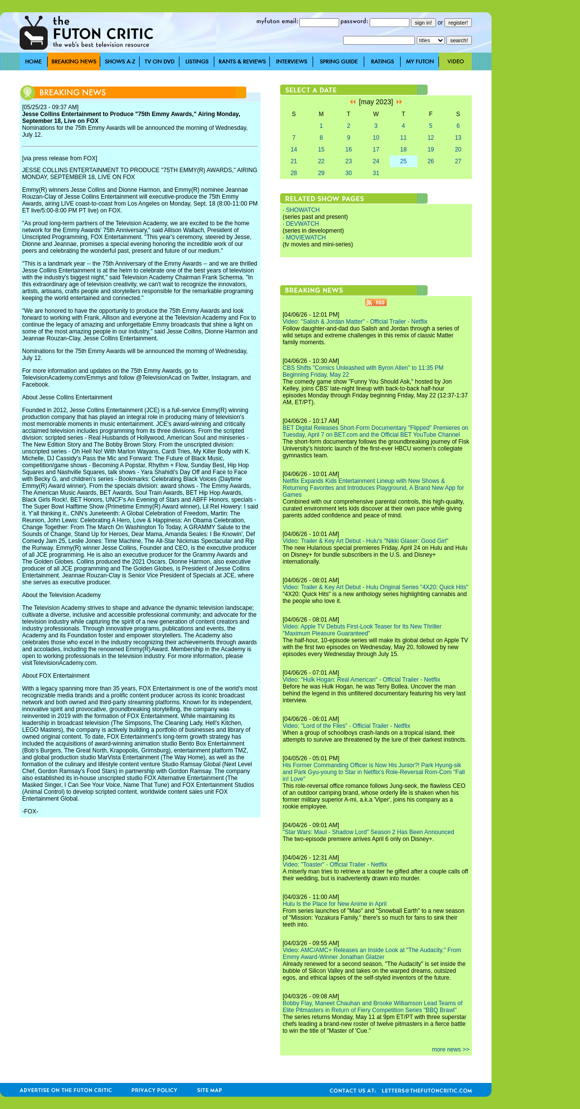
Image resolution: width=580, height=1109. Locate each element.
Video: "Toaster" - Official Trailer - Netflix (335, 864)
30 (349, 173)
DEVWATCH (302, 223)
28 (293, 173)
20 (458, 149)
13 (458, 137)
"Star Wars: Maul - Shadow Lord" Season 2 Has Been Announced (368, 832)
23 (349, 161)
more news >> (450, 1049)
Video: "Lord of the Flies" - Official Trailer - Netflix (346, 725)
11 (403, 137)
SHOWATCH (303, 210)
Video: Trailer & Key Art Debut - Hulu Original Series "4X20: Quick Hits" (375, 587)
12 (431, 137)
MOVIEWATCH (306, 237)
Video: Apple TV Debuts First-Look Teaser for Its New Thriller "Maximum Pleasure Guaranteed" (362, 630)
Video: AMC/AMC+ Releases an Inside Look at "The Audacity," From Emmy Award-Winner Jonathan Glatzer (372, 953)
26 (431, 161)
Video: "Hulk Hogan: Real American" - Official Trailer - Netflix (361, 679)
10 (376, 137)
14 (293, 149)
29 (321, 173)
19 (431, 149)
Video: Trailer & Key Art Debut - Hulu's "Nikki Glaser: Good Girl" (365, 541)
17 (376, 149)
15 (321, 149)
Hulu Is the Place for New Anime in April (334, 903)
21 (293, 161)
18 (403, 149)
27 (458, 161)
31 (376, 173)
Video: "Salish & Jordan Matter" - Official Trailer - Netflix (355, 321)
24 (376, 161)
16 (349, 149)
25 (403, 161)
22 (321, 161)
